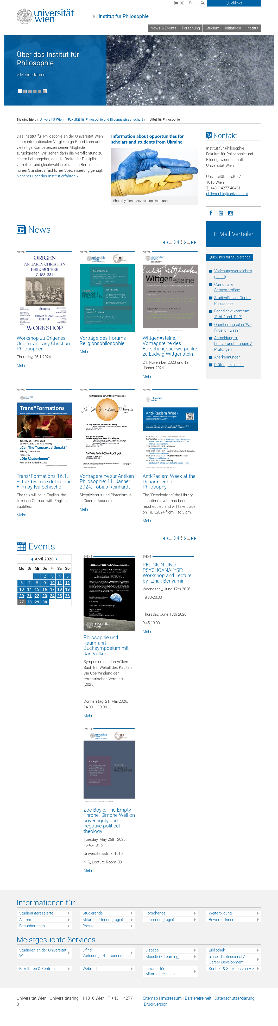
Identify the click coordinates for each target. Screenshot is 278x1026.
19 (67, 589)
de (179, 3)
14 (29, 589)
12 (67, 582)
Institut (252, 28)
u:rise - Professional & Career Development (227, 959)
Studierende (93, 913)
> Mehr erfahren (31, 74)
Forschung (191, 28)
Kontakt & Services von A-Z (232, 968)
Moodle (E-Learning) (163, 956)
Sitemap (150, 998)
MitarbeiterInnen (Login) (103, 919)
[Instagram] (231, 213)
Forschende (156, 913)
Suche (197, 3)
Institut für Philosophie (124, 16)
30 (44, 602)
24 (52, 596)
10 (52, 582)
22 (37, 596)
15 (37, 589)
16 (44, 589)
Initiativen (233, 28)
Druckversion (156, 1004)
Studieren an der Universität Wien (42, 953)
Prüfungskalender (229, 364)
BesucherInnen (32, 926)
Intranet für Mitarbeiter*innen (160, 971)
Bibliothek (217, 950)
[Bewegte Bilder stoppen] (45, 91)
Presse (88, 926)
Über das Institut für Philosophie (48, 59)
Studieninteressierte (36, 913)
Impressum (171, 998)
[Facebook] (211, 213)
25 (59, 596)
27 (21, 602)
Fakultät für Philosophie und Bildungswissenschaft (105, 119)
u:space (152, 950)
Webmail (90, 968)
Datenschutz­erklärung (234, 998)
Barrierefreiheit (198, 998)
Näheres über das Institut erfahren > (48, 176)
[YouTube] (221, 213)
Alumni (25, 919)
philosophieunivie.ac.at (227, 193)
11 (59, 582)
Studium (212, 28)
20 (21, 596)
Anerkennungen (227, 357)
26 (67, 596)
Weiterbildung (220, 913)
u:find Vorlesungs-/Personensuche (107, 953)
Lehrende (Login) (160, 919)
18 (59, 589)
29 (37, 602)
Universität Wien (52, 119)
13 (21, 589)
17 (52, 589)
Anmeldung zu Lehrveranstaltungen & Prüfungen (233, 344)
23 (44, 596)
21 (29, 596)
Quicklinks (234, 3)
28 (29, 602)
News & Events (163, 28)
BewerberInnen (221, 919)
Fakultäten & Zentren (37, 968)
